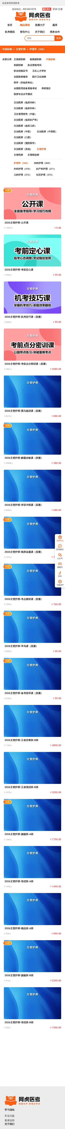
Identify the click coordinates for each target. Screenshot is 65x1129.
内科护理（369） (43, 163)
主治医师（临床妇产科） (26, 120)
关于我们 (40, 31)
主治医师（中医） (23, 131)
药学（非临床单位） (24, 82)
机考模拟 (10, 31)
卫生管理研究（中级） (25, 114)
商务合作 (55, 31)
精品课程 (25, 25)
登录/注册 (58, 9)
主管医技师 (33, 155)
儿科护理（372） (23, 174)
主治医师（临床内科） (25, 102)
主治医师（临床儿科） (25, 125)
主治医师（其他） (23, 149)
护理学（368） (37, 49)
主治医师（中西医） (47, 131)
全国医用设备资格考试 (25, 88)
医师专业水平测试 (23, 94)
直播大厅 (40, 25)
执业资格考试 (34, 65)
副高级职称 (35, 59)
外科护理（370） (23, 169)
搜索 (58, 38)
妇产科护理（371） (46, 169)
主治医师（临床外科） (25, 108)
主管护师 (21, 49)
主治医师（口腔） (23, 137)
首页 (9, 25)
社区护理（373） (45, 174)
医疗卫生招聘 (39, 76)
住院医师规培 (21, 76)
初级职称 (18, 65)
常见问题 (9, 1115)
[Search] (40, 38)
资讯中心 (25, 31)
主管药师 (18, 155)
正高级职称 (19, 59)
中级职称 (7, 49)
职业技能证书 (21, 71)
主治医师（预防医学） (25, 143)
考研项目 (46, 88)
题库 (54, 25)
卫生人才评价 (39, 71)
